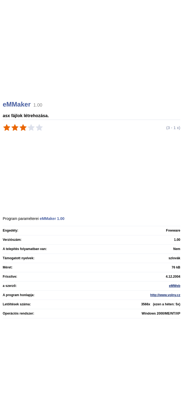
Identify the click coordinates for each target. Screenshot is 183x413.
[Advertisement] (92, 57)
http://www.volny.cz (165, 295)
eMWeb (174, 286)
